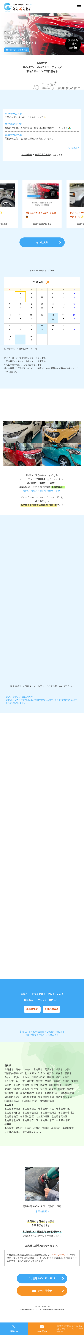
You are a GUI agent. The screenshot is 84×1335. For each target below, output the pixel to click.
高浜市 (25, 1096)
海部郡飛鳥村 (27, 1100)
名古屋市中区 (63, 1115)
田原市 (16, 1092)
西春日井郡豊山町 (14, 1080)
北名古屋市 (30, 1080)
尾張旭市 (49, 1076)
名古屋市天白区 (59, 1123)
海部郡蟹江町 (11, 1100)
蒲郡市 (8, 1092)
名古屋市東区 (47, 1127)
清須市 (16, 1084)
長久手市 (9, 1088)
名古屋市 (38, 1076)
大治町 (66, 1084)
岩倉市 (41, 1080)
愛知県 (8, 1072)
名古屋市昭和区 (12, 1119)
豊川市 (65, 1088)
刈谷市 (16, 1096)
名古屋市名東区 (12, 1127)
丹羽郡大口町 (38, 1084)
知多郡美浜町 (29, 1104)
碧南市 (61, 1096)
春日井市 (9, 1076)
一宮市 (28, 1076)
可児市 (19, 1135)
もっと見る (42, 243)
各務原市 (55, 1135)
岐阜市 (36, 1135)
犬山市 (25, 1084)
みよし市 (20, 1088)
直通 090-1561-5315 (44, 1285)
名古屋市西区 (29, 1115)
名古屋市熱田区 (48, 1119)
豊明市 (25, 1092)
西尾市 (52, 1096)
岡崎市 (43, 1092)
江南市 (59, 1080)
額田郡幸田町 (56, 1092)
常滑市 (70, 1096)
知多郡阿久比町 (12, 1104)
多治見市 (9, 1135)
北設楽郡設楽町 (64, 1104)
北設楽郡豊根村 (30, 1107)
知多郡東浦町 (51, 1100)
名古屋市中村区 (46, 1115)
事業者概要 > (42, 1218)
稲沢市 (50, 1080)
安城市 (8, 1096)
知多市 (39, 1100)
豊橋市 (48, 1088)
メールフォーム (58, 1262)
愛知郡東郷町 (47, 1107)
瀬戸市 (59, 1076)
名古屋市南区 (11, 1123)
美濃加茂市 (68, 1135)
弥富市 (68, 1092)
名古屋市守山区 (30, 1127)
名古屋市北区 (63, 1127)
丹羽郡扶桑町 (53, 1084)
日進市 (19, 1076)
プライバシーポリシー (42, 1314)
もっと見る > (73, 148)
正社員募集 (27, 155)
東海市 (74, 1088)
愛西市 (68, 1080)
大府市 (43, 1096)
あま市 (8, 1084)
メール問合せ (42, 1331)
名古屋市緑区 (42, 1123)
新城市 (34, 1092)
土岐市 (28, 1135)
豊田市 (39, 1088)
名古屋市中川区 (66, 1119)
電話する (14, 1331)
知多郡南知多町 (46, 1104)
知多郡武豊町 (67, 1100)
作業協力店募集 (42, 155)
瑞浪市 (45, 1135)
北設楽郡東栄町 (12, 1107)
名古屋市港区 (27, 1123)
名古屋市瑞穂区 (30, 1119)
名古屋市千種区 (12, 1115)
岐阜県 (8, 1131)
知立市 (34, 1096)
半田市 (30, 1088)
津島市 (57, 1088)
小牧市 (68, 1076)
